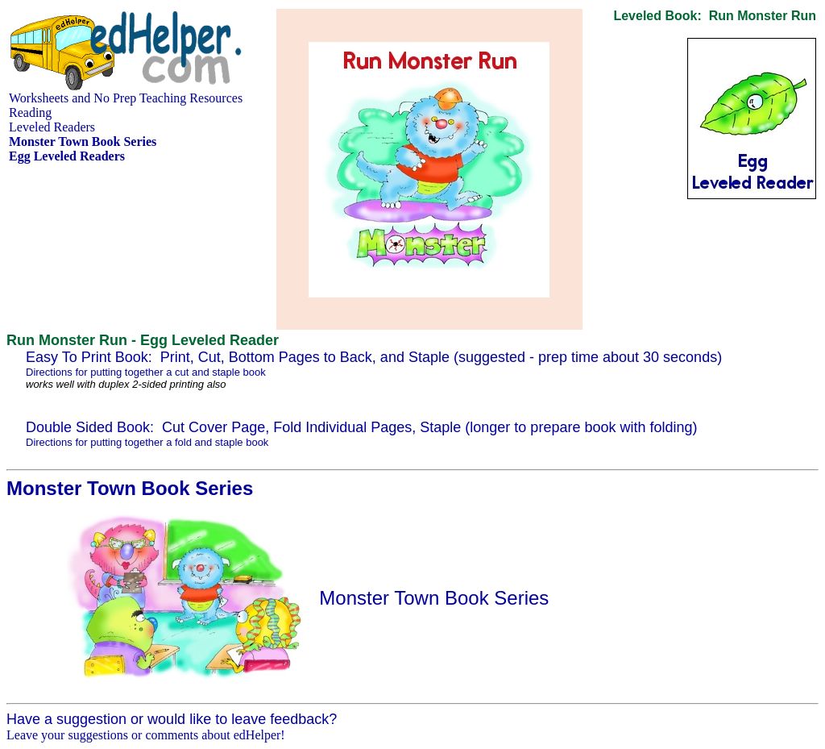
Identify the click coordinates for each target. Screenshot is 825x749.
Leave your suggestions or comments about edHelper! (145, 735)
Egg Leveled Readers (67, 156)
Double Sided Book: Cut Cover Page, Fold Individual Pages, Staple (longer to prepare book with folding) (362, 427)
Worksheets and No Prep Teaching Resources (126, 98)
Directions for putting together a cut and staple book (146, 372)
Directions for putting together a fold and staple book (147, 442)
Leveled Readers (52, 127)
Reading (30, 112)
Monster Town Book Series (434, 598)
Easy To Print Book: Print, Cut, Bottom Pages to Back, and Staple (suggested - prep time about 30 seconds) (374, 357)
